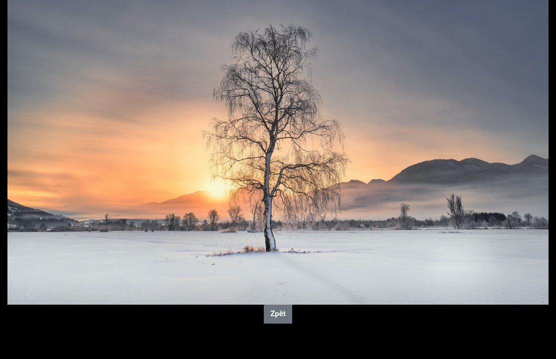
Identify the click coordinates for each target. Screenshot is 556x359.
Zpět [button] (278, 313)
